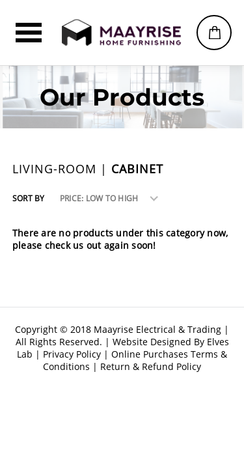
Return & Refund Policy (150, 366)
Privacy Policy (72, 354)
